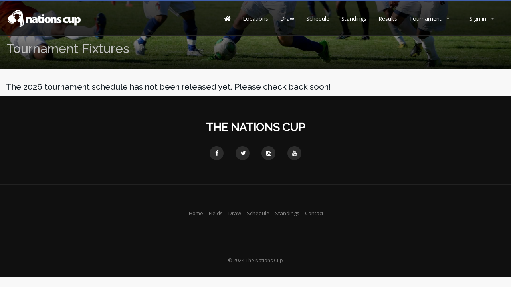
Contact (314, 213)
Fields (216, 213)
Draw (287, 18)
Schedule (317, 18)
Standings (353, 18)
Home (196, 213)
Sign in (477, 18)
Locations (255, 18)
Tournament (425, 18)
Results (387, 18)
